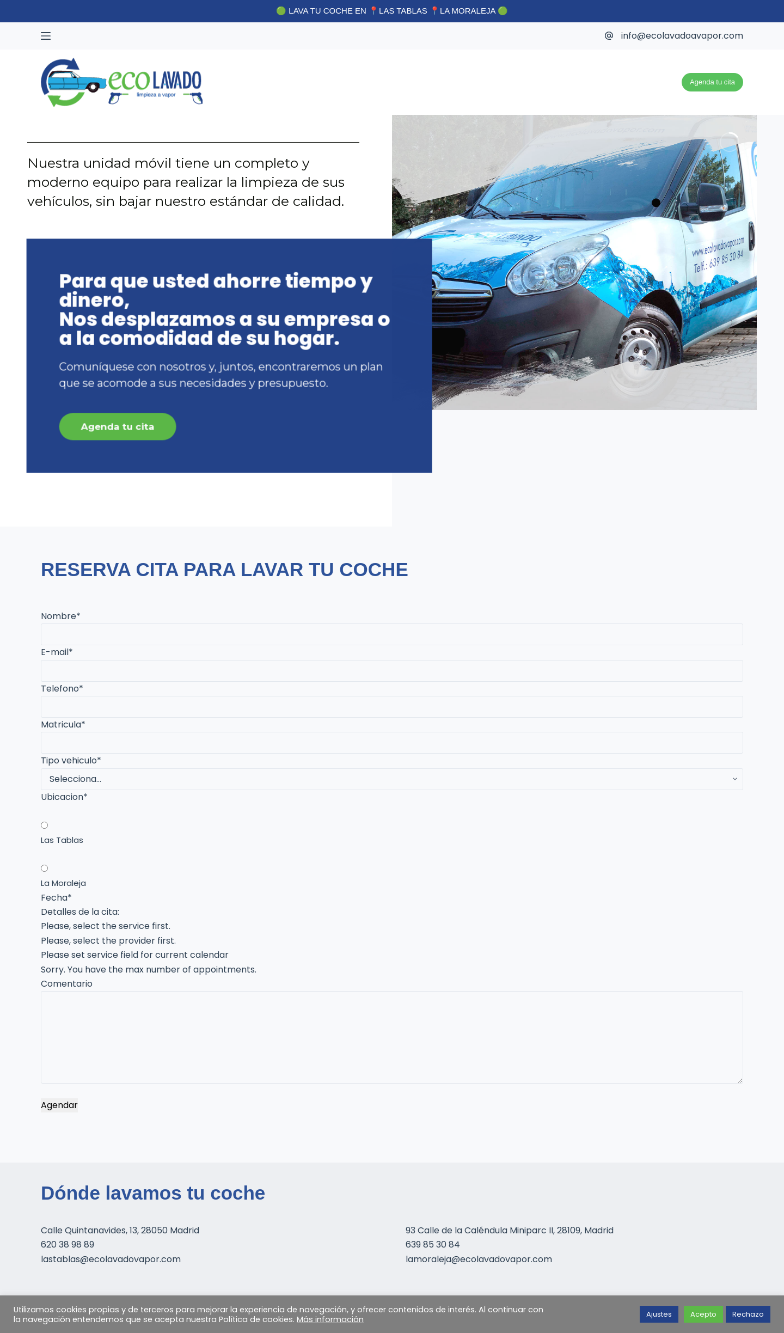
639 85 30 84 (433, 1244)
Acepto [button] (703, 1314)
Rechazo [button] (748, 1314)
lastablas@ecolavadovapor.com (111, 1259)
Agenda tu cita (712, 82)
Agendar (59, 1105)
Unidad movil (642, 82)
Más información (330, 1319)
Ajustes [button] (659, 1314)
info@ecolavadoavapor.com (682, 35)
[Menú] (46, 36)
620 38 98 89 (67, 1244)
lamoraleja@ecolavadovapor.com (479, 1259)
